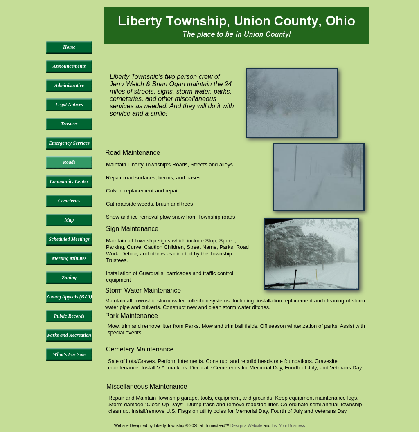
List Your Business (288, 425)
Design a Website (246, 425)
